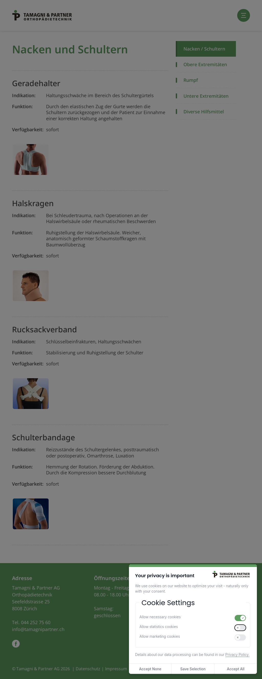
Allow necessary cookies (160, 617)
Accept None (150, 669)
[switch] (240, 618)
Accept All (235, 669)
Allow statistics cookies (158, 626)
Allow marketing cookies (159, 636)
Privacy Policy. (237, 654)
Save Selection (193, 669)
